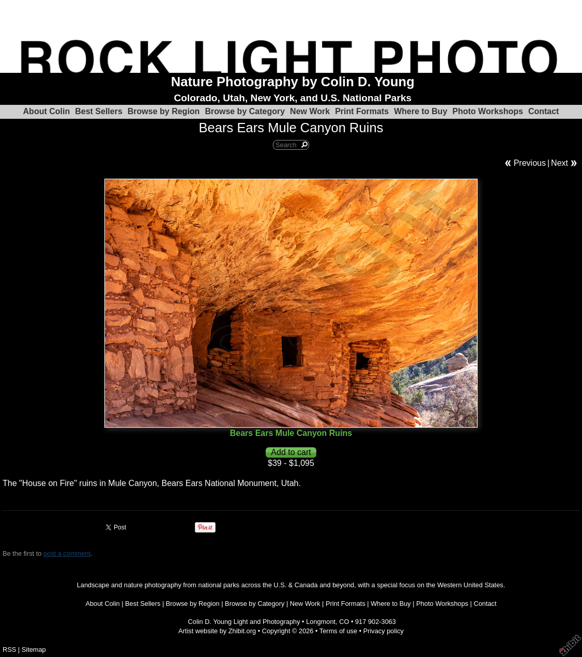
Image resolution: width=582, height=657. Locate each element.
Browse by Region (164, 111)
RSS (9, 649)
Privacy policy (383, 631)
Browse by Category (245, 111)
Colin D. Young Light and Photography (244, 621)
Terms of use (338, 631)
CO (344, 621)
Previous (530, 163)
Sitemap (34, 649)
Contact (543, 111)
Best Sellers (98, 111)
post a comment (66, 553)
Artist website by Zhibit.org (217, 631)
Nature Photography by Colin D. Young (293, 81)
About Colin (46, 111)
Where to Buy (420, 111)
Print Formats (362, 111)
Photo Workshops (487, 111)
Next (559, 163)
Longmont (320, 621)
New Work (310, 111)
